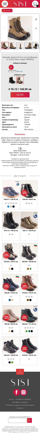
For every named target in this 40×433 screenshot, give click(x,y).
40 (16, 203)
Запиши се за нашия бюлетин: (20, 417)
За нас (11, 399)
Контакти (20, 408)
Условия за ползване (23, 399)
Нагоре (20, 373)
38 (11, 203)
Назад (7, 10)
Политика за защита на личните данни (20, 405)
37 (11, 67)
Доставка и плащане (20, 402)
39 (13, 203)
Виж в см (20, 71)
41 (31, 203)
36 (5, 203)
